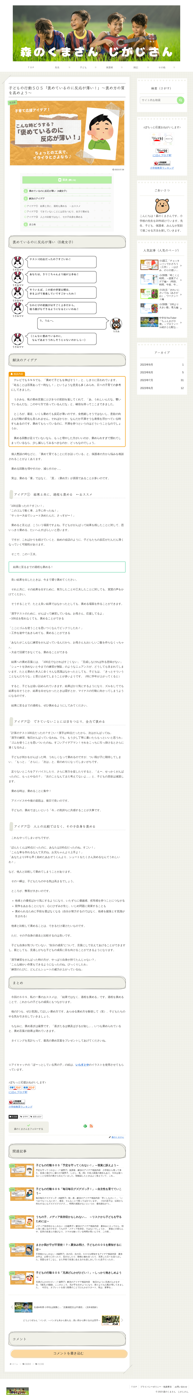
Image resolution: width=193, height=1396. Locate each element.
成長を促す (36, 1117)
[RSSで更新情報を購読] (91, 1126)
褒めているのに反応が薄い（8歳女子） (48, 191)
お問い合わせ (181, 1387)
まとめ (32, 224)
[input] (160, 100)
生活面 (13, 1117)
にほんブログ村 (18, 1092)
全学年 (24, 1117)
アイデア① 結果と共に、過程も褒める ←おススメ (53, 206)
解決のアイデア (37, 198)
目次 (65, 179)
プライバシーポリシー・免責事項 (156, 1387)
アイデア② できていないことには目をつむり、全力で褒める (58, 211)
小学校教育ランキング (20, 1106)
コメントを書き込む (68, 1353)
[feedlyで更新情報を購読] (85, 1126)
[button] (180, 100)
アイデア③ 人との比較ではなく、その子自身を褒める (55, 217)
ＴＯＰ (134, 1387)
